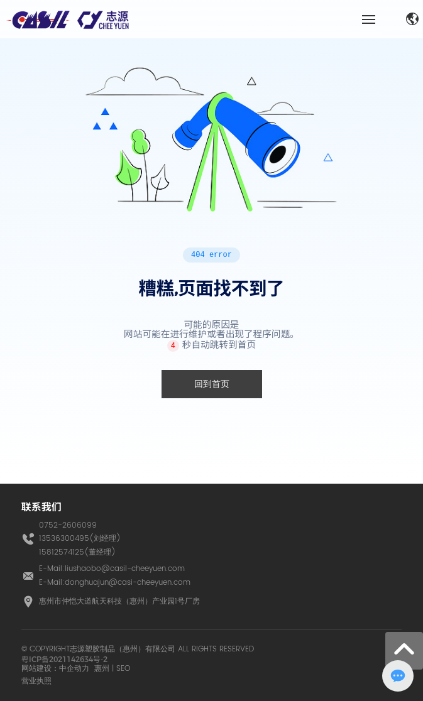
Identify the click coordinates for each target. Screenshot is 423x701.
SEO (123, 669)
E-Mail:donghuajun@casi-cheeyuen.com (114, 583)
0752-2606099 (68, 525)
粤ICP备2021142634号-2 (64, 659)
